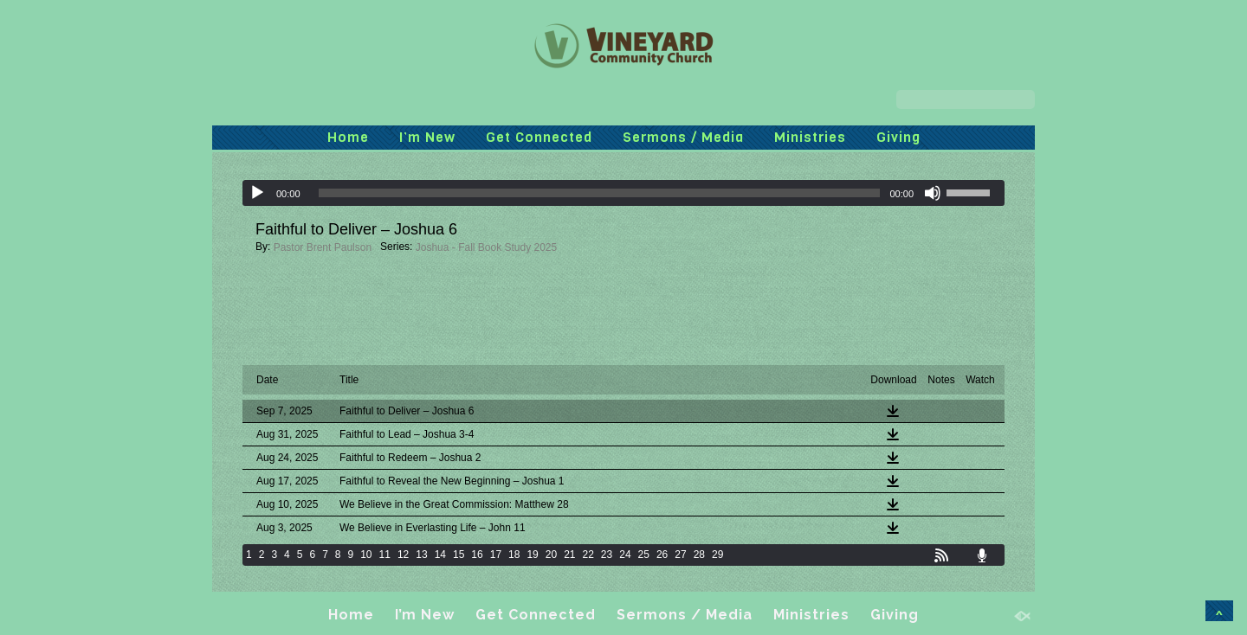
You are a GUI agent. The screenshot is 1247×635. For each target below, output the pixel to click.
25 (643, 554)
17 (495, 554)
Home (348, 137)
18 (514, 554)
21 (569, 554)
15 (458, 554)
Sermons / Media (683, 137)
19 (532, 554)
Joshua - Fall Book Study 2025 (486, 247)
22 (588, 554)
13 (421, 554)
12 (403, 554)
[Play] (257, 193)
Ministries (810, 137)
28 (699, 554)
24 (624, 554)
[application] (623, 193)
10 (366, 554)
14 (440, 554)
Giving (898, 137)
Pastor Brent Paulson (323, 247)
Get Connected (539, 137)
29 (717, 554)
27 (680, 554)
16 (476, 554)
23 (606, 554)
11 (385, 554)
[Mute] (932, 193)
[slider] (600, 193)
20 (551, 554)
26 (662, 554)
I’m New (427, 137)
